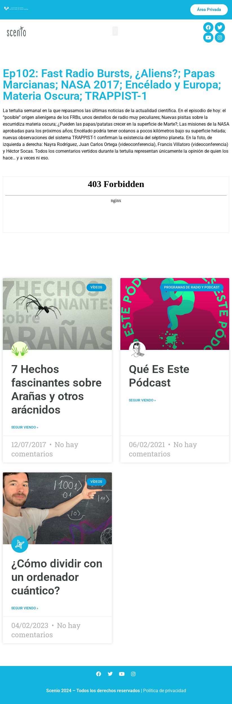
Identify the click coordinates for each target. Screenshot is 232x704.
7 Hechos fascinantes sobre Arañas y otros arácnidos (56, 389)
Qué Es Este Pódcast (159, 376)
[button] (115, 31)
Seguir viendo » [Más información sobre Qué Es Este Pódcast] (142, 400)
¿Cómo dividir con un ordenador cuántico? (56, 577)
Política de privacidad (164, 690)
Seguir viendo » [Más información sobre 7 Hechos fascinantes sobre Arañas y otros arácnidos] (24, 427)
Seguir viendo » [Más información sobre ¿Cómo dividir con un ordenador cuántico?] (24, 608)
